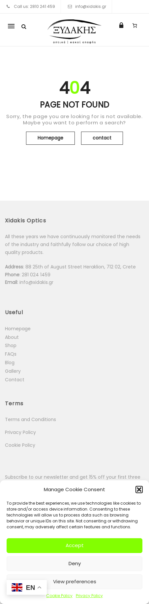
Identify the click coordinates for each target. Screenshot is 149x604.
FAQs (10, 354)
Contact (14, 379)
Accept (75, 545)
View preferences (74, 581)
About (12, 337)
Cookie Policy (59, 595)
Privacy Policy (89, 595)
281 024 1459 (37, 274)
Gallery (13, 371)
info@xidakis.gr (90, 6)
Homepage (50, 138)
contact (102, 138)
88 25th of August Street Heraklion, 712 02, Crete (80, 267)
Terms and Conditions (30, 419)
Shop (10, 345)
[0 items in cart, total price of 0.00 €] (134, 25)
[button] (139, 489)
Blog (10, 362)
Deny (75, 563)
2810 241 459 (42, 6)
